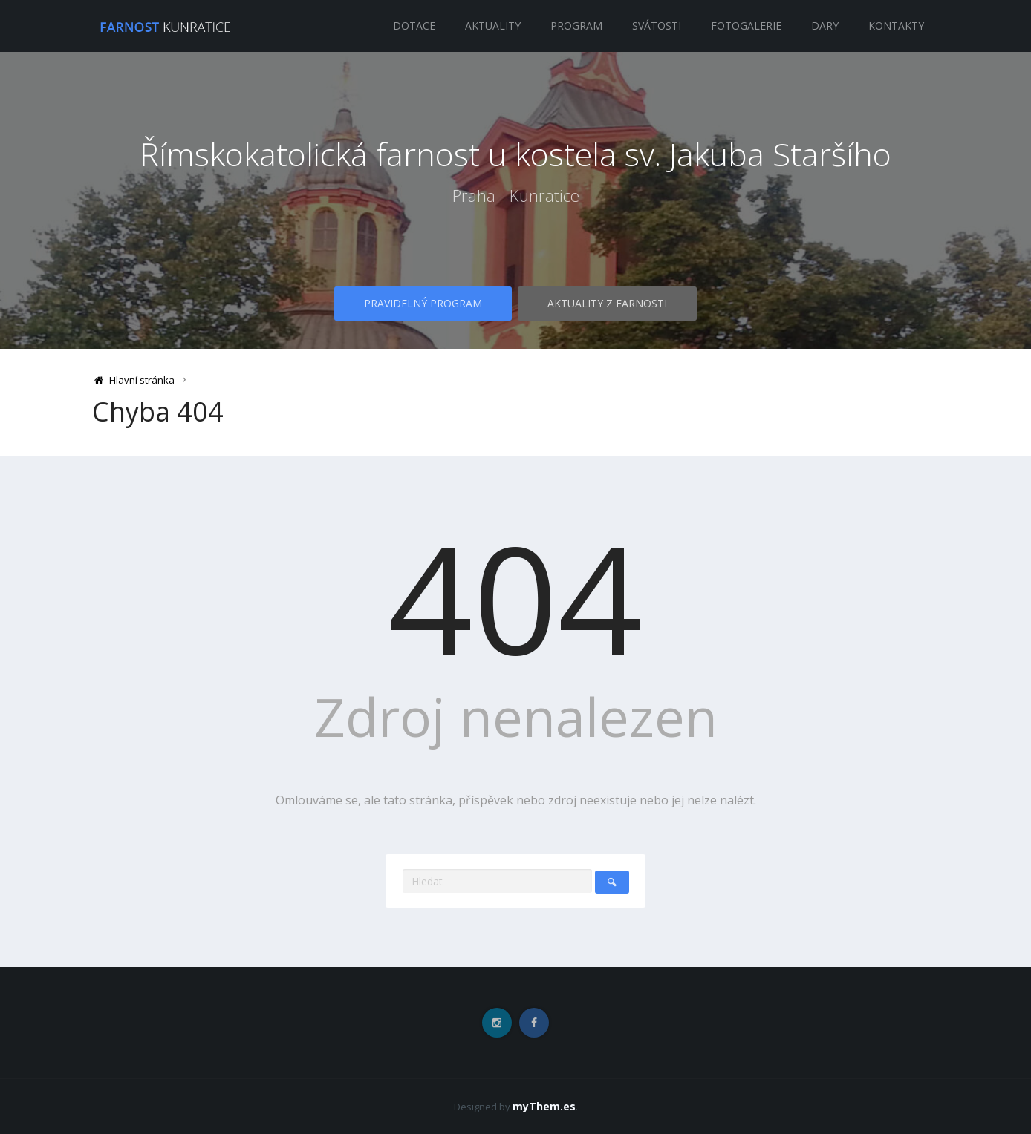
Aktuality (493, 26)
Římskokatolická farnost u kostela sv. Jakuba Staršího (515, 153)
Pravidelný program (422, 306)
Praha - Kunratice (516, 221)
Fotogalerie (746, 26)
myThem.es (544, 1106)
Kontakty (896, 26)
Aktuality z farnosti (608, 306)
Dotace (414, 26)
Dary (825, 26)
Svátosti (656, 26)
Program (576, 26)
